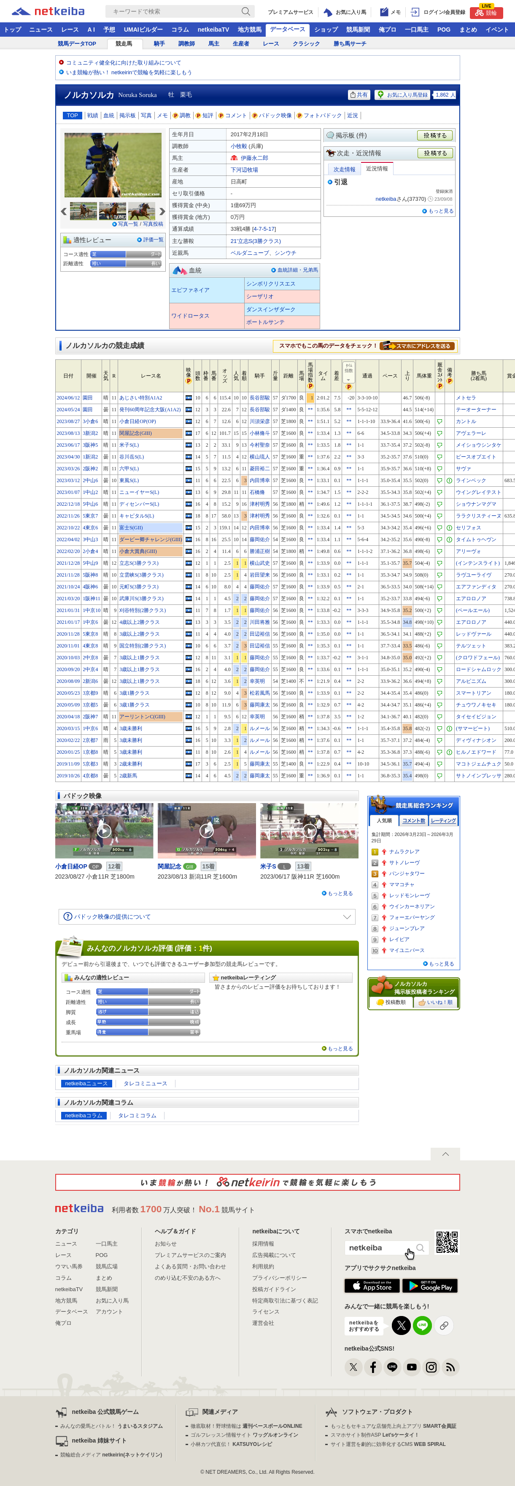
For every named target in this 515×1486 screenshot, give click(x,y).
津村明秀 (260, 504)
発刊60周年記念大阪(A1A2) (150, 410)
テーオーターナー (476, 410)
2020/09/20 (68, 669)
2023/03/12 (68, 480)
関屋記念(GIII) (135, 433)
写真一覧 (128, 224)
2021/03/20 (68, 598)
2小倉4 (90, 551)
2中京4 (90, 669)
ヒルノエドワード (476, 752)
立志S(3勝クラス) (139, 563)
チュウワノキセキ (476, 705)
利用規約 (263, 1266)
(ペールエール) (473, 610)
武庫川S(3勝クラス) (141, 598)
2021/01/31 (68, 610)
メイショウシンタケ (479, 445)
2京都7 (90, 740)
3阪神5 (90, 445)
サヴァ (463, 469)
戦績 (92, 115)
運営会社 (263, 1323)
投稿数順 (391, 1002)
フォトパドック (319, 115)
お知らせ (166, 1244)
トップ (12, 29)
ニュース (41, 29)
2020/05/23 (68, 693)
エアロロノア (471, 598)
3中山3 (90, 539)
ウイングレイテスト (479, 492)
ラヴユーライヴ (473, 575)
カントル (466, 421)
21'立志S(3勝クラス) (256, 241)
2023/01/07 (68, 492)
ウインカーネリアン (412, 906)
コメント (232, 115)
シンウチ (286, 253)
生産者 (241, 43)
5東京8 (90, 634)
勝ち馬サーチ (350, 43)
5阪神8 (90, 575)
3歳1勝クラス (134, 693)
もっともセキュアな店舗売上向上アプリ (393, 1426)
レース (70, 29)
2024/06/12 (68, 398)
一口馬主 (417, 29)
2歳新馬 (128, 776)
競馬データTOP (77, 43)
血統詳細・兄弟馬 (298, 270)
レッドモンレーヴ (409, 895)
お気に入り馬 (112, 1300)
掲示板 (127, 115)
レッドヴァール (473, 634)
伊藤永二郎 (254, 158)
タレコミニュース (145, 1083)
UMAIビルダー (143, 29)
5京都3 (90, 764)
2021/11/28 (68, 575)
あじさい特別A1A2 (140, 398)
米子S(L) (129, 445)
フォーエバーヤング (412, 917)
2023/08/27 (68, 421)
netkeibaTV (213, 29)
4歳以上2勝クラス (139, 622)
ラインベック (471, 480)
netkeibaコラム (83, 1115)
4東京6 (90, 528)
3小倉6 (90, 421)
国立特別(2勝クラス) (142, 646)
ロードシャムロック (479, 669)
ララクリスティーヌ (479, 516)
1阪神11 (91, 598)
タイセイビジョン (476, 717)
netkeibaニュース (86, 1083)
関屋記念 (169, 866)
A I (91, 29)
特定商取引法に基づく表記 (285, 1300)
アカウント (109, 1311)
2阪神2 (90, 469)
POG (443, 29)
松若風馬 (260, 693)
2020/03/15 (68, 728)
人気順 (384, 820)
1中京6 (90, 622)
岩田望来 (260, 575)
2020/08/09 (68, 681)
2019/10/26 (68, 776)
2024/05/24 (68, 410)
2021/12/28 (68, 563)
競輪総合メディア (111, 1455)
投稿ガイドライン (274, 1289)
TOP (72, 115)
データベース (287, 29)
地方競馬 (250, 29)
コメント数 (413, 820)
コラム (180, 29)
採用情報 (263, 1244)
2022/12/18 (68, 504)
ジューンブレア (407, 928)
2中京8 (90, 658)
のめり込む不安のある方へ (188, 1278)
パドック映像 (272, 115)
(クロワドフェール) (478, 658)
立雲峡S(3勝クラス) (141, 575)
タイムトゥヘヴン (476, 539)
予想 (109, 29)
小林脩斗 (260, 433)
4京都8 (90, 776)
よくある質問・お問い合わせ (190, 1266)
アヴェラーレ (471, 433)
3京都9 (90, 693)
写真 (146, 115)
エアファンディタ (476, 587)
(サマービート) (473, 728)
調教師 (186, 43)
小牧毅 (239, 146)
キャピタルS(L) (136, 516)
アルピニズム (471, 681)
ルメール (260, 728)
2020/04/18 (68, 717)
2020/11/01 (68, 646)
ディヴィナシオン (476, 740)
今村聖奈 (260, 445)
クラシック (306, 43)
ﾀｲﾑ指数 (349, 373)
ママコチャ (402, 884)
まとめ (468, 29)
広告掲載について (274, 1255)
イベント (497, 29)
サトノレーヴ (404, 863)
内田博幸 (260, 480)
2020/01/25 (68, 752)
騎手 (159, 43)
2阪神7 (90, 717)
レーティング (443, 820)
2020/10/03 (68, 658)
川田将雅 (260, 622)
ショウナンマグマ (476, 504)
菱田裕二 (260, 469)
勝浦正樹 (260, 551)
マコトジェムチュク (479, 764)
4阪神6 (90, 587)
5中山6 (90, 504)
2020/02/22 (68, 740)
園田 (88, 398)
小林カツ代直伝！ (231, 1444)
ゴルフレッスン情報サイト (244, 1435)
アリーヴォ (468, 551)
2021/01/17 (68, 622)
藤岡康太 (260, 705)
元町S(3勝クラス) (139, 587)
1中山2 (90, 492)
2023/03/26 (68, 469)
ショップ (326, 29)
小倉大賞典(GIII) (138, 551)
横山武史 (260, 563)
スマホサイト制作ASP (375, 1435)
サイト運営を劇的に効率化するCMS (388, 1444)
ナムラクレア (404, 852)
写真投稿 (153, 224)
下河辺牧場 (244, 170)
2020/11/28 (68, 634)
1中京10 (91, 610)
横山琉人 (260, 457)
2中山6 (90, 480)
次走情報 (345, 169)
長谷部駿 (260, 398)
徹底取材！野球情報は (246, 1426)
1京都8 (90, 752)
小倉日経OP (71, 866)
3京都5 (90, 705)
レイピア (399, 939)
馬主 (213, 43)
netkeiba (385, 199)
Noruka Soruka (138, 95)
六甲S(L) (129, 469)
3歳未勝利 (130, 728)
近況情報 (377, 168)
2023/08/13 (68, 433)
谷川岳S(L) (131, 457)
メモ (162, 115)
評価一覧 (153, 240)
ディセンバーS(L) (139, 504)
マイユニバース (407, 950)
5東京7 (90, 516)
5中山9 (90, 563)
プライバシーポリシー (279, 1278)
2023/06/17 (68, 445)
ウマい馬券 (69, 1266)
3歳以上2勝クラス (139, 634)
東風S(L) (129, 480)
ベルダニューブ (250, 253)
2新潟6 (90, 681)
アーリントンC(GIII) (142, 717)
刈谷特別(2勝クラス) (142, 610)
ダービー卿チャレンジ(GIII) (150, 539)
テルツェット (471, 646)
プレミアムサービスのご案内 (190, 1255)
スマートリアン (473, 693)
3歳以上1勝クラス (139, 658)
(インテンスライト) (478, 563)
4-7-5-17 (264, 229)
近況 (352, 115)
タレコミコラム (137, 1115)
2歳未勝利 (130, 764)
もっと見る (441, 211)
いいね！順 (435, 1002)
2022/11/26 (68, 516)
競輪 (486, 11)
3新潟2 (90, 433)
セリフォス (468, 528)
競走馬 (124, 43)
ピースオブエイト (476, 457)
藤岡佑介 (260, 539)
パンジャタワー (407, 873)
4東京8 (90, 646)
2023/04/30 (68, 457)
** (310, 410)
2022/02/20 (68, 551)
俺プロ (387, 29)
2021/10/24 (68, 587)
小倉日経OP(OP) (137, 421)
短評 (204, 115)
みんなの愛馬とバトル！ (111, 1426)
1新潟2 (90, 457)
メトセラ (466, 398)
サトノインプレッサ (479, 776)
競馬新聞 (358, 29)
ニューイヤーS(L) (139, 492)
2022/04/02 (68, 539)
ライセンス (266, 1311)
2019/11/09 (68, 764)
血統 (108, 115)
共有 (359, 95)
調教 (182, 115)
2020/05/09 (68, 705)
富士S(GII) (131, 528)
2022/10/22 (68, 528)
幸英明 (257, 681)
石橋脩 (257, 492)
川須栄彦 (260, 421)
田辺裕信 (260, 634)
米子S (268, 866)
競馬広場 (107, 1266)
